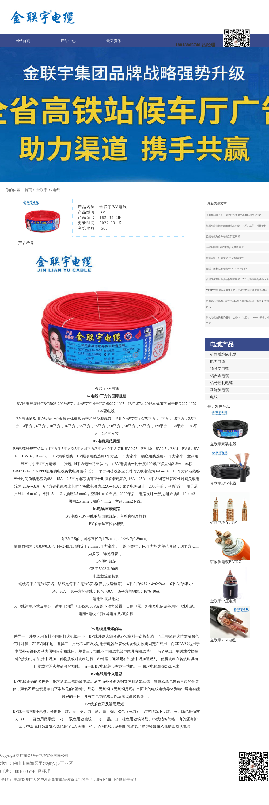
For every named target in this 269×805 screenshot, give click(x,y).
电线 (214, 397)
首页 (28, 190)
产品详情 (25, 243)
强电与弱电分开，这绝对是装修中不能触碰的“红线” (233, 215)
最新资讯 (113, 41)
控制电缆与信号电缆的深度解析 (223, 236)
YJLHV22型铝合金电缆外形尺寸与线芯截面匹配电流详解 (236, 290)
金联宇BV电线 (48, 190)
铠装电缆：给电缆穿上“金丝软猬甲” (225, 258)
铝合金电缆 (219, 376)
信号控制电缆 (221, 383)
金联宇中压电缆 (223, 601)
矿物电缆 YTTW (223, 522)
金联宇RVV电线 (223, 483)
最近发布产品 (218, 407)
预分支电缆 (219, 369)
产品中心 (68, 41)
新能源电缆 (219, 390)
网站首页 (22, 41)
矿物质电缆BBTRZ (225, 562)
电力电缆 (217, 362)
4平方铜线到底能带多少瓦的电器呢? (225, 247)
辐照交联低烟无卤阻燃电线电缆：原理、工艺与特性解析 (236, 225)
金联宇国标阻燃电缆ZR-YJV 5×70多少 (226, 268)
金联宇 (7, 780)
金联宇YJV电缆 (223, 640)
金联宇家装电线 (223, 444)
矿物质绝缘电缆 (223, 354)
